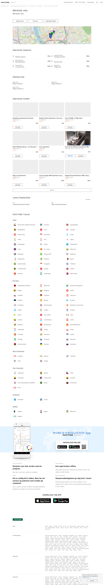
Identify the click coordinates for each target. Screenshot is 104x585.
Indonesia (47, 536)
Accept (92, 580)
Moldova (85, 544)
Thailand (52, 539)
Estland (56, 542)
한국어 (64, 526)
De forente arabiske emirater (51, 535)
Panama (81, 547)
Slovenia (47, 547)
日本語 (46, 526)
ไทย (68, 526)
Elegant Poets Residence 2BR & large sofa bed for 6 (82, 175)
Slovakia (51, 547)
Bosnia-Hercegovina (64, 541)
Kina (76, 535)
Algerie (67, 549)
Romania (78, 545)
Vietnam (72, 539)
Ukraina (63, 547)
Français (57, 527)
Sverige (86, 545)
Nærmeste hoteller (51, 21)
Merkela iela (20, 10)
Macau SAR (57, 538)
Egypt (71, 549)
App (97, 2)
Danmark (52, 542)
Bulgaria (75, 541)
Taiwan (67, 539)
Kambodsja (65, 536)
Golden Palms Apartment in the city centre (53, 118)
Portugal (73, 545)
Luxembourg (76, 544)
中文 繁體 (55, 526)
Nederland (61, 545)
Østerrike (57, 541)
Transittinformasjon (68, 2)
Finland (64, 542)
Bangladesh (71, 535)
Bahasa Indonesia (81, 526)
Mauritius (75, 549)
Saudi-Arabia (82, 538)
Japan (61, 536)
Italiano (71, 527)
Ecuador (74, 548)
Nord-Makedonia (54, 545)
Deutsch (62, 527)
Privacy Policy (86, 577)
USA (85, 547)
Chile (59, 548)
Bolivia (55, 548)
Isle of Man (63, 544)
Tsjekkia (83, 541)
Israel (51, 536)
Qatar (77, 538)
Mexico (76, 547)
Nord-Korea (82, 539)
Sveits (79, 541)
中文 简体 (60, 526)
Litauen (71, 544)
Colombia (63, 548)
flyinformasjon (90, 2)
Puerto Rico (68, 548)
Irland (58, 544)
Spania (60, 542)
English (50, 526)
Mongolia (52, 538)
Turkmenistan (58, 539)
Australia (59, 549)
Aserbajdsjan (65, 535)
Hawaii (46, 548)
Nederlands (47, 529)
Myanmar (47, 538)
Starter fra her (20, 21)
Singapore (47, 539)
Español (66, 527)
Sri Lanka (84, 536)
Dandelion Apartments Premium (23, 118)
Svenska (85, 527)
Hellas (46, 544)
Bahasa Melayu (73, 526)
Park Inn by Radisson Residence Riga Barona (79, 147)
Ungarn (50, 544)
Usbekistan (77, 539)
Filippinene (68, 538)
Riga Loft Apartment (19, 175)
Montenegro (47, 545)
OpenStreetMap (79, 43)
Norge (66, 545)
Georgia (80, 535)
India (55, 536)
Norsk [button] (101, 2)
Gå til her (35, 21)
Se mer (52, 190)
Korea (70, 536)
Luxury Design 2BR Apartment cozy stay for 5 (54, 175)
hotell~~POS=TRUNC (80, 2)
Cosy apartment (44, 147)
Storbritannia (75, 542)
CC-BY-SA (89, 43)
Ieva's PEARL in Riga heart (73, 118)
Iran (58, 536)
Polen (69, 545)
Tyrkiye (63, 539)
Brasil (46, 549)
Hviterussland (57, 547)
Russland (68, 547)
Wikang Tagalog (51, 527)
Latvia (81, 544)
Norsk (81, 527)
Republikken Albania (49, 541)
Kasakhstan (75, 536)
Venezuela (51, 549)
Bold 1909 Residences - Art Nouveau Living (27, 147)
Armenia (60, 535)
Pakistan (73, 538)
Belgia (70, 541)
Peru (55, 549)
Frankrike (69, 542)
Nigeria (79, 549)
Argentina (51, 548)
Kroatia (54, 544)
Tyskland (47, 542)
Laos (80, 536)
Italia (67, 544)
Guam (63, 549)
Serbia (82, 545)
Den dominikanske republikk (83, 548)
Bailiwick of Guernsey (83, 542)
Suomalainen (76, 527)
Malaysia (63, 538)
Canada (72, 547)
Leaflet (72, 43)
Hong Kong (85, 535)
